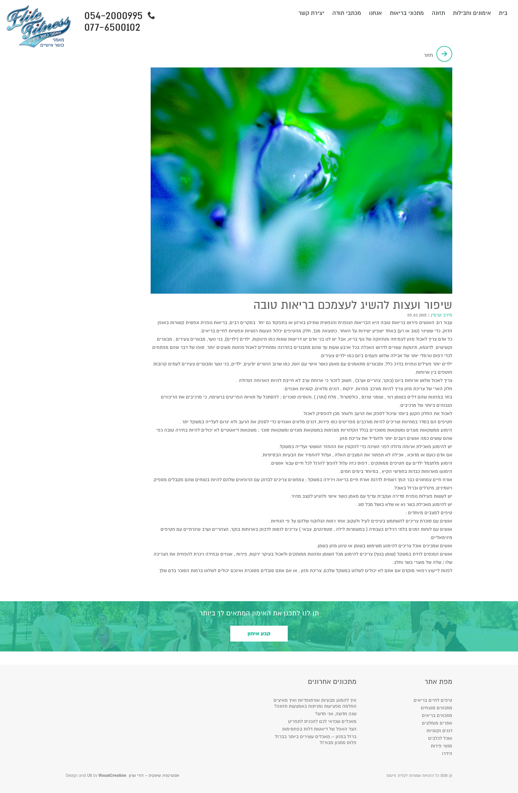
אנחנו (375, 13)
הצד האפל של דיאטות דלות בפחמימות (319, 729)
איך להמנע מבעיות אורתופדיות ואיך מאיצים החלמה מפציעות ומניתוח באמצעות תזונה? (315, 703)
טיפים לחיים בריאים (433, 700)
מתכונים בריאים (437, 715)
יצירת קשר (311, 13)
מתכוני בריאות (407, 13)
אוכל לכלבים (440, 738)
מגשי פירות (441, 746)
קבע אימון (259, 633)
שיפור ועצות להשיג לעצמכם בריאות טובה (352, 305)
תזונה (438, 13)
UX (89, 775)
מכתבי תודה (346, 13)
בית (503, 13)
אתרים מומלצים (437, 723)
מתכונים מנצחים (436, 708)
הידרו (447, 753)
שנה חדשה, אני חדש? (335, 714)
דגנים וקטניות (439, 730)
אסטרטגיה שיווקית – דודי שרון (154, 775)
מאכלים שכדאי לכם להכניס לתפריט (322, 721)
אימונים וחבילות (472, 13)
